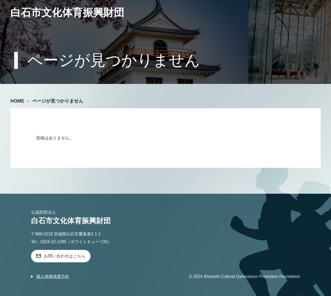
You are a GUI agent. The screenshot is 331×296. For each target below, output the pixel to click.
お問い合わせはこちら (64, 256)
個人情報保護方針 (52, 276)
